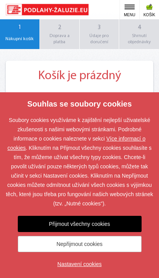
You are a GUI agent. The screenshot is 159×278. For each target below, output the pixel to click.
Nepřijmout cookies (79, 244)
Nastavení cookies (79, 264)
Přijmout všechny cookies (79, 224)
